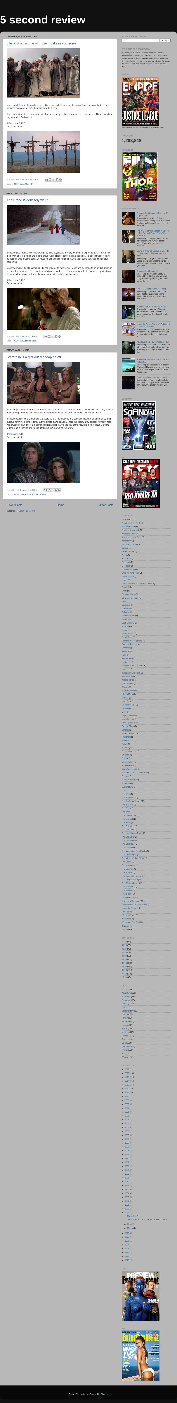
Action (28, 494)
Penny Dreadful (128, 733)
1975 (127, 1245)
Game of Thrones (129, 644)
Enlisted (125, 626)
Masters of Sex (128, 705)
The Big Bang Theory (131, 801)
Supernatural (127, 787)
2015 (127, 1077)
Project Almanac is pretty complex (151, 306)
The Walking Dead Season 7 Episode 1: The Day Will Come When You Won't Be (153, 233)
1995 (127, 1151)
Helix (124, 655)
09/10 (16, 184)
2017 (127, 1069)
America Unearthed (130, 530)
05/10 (124, 959)
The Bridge (126, 808)
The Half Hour (128, 830)
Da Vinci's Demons (130, 598)
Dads (124, 601)
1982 (127, 1201)
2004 (127, 1120)
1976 (127, 1241)
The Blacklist (127, 805)
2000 (127, 1131)
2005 (127, 1116)
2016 (127, 1073)
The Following (128, 826)
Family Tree (127, 637)
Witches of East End (131, 922)
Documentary (127, 1011)
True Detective (128, 897)
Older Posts (106, 504)
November (132, 1216)
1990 (127, 1170)
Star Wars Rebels (129, 769)
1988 (127, 1178)
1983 (127, 1197)
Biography (126, 1000)
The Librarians (128, 844)
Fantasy (125, 1021)
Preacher (126, 737)
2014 (127, 1081)
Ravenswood (127, 740)
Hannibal (126, 651)
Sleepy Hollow (128, 765)
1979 (22, 184)
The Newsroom (128, 865)
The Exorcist (127, 819)
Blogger (104, 1394)
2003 (127, 1123)
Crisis (124, 591)
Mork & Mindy (128, 715)
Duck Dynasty (128, 623)
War (123, 1053)
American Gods (128, 534)
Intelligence (127, 676)
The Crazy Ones (129, 815)
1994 (127, 1154)
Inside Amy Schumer (131, 673)
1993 (127, 1158)
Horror (28, 341)
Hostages (126, 662)
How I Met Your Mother (132, 666)
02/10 (124, 949)
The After (126, 794)
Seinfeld (125, 755)
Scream (125, 747)
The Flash (126, 822)
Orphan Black (128, 726)
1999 (127, 1135)
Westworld (126, 919)
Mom (124, 712)
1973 (127, 1252)
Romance (126, 1039)
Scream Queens (129, 751)
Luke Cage (126, 701)
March (130, 1228)
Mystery (125, 1032)
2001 (127, 1127)
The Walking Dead (130, 883)
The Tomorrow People (131, 876)
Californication (128, 576)
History (125, 1025)
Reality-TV (126, 1036)
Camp (124, 580)
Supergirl (126, 783)
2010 (127, 1096)
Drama (125, 1014)
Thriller (125, 1050)
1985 (127, 1189)
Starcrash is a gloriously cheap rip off (34, 357)
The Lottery (127, 847)
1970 (127, 1260)
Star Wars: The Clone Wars (134, 773)
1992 (127, 1162)
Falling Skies (127, 633)
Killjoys (125, 687)
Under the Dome (129, 908)
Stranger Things (129, 780)
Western (125, 1057)
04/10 (124, 956)
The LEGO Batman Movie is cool (151, 289)
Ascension (126, 541)
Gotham (125, 648)
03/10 (16, 494)
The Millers (126, 862)
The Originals (127, 869)
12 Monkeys (127, 519)
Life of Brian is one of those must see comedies (41, 43)
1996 (127, 1147)
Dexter (125, 619)
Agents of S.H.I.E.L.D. (131, 523)
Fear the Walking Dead (132, 641)
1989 (127, 1174)
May (129, 1224)
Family (125, 1018)
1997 (127, 1143)
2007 (127, 1108)
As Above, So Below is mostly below (153, 342)
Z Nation (125, 926)
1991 (127, 1166)
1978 (22, 494)
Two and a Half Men (130, 901)
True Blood (126, 894)
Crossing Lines (128, 594)
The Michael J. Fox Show (133, 858)
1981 (127, 1205)
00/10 (124, 941)
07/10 (124, 966)
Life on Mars (127, 694)
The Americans (128, 797)
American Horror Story (131, 537)
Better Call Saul (129, 551)
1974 (127, 1248)
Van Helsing (127, 912)
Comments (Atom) (27, 511)
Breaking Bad (128, 569)
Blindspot (126, 562)
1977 (127, 1237)
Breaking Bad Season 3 (147, 271)
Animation (126, 996)
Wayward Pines (129, 915)
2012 (127, 1089)
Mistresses (126, 708)
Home (60, 504)
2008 (127, 1104)
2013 (127, 1085)
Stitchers (125, 776)
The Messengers (129, 854)
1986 (127, 1185)
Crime (124, 1007)
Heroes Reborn (128, 658)
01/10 (124, 945)
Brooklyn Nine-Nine (130, 573)
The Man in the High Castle (134, 851)
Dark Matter (127, 609)
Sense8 (125, 758)
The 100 (125, 790)
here (151, 64)
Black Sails (126, 559)
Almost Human (128, 526)
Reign (124, 744)
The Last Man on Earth (132, 833)
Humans (125, 669)
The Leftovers (128, 840)
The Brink (126, 812)
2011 (127, 1092)
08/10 (124, 970)
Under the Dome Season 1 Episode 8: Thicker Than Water (153, 325)
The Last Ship (128, 837)
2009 (127, 1100)
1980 (127, 1209)
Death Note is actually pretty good (151, 377)
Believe (125, 548)
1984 (127, 1193)
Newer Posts (14, 504)
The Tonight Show (130, 880)
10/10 (124, 977)
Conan (125, 587)
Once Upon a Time (130, 723)
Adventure (36, 494)
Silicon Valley (127, 762)
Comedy (29, 184)
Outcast (125, 730)
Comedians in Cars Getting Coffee (137, 583)
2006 (127, 1112)
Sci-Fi (34, 341)
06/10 (16, 341)
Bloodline (126, 566)
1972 (127, 1256)
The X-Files (127, 890)
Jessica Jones (128, 680)
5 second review (43, 19)
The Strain (126, 872)
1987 (127, 1182)
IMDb (9, 123)
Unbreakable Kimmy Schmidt (134, 904)
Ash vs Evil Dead (129, 544)
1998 (127, 1139)
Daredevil (126, 605)
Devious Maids (128, 616)
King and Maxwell (129, 690)
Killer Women (127, 683)
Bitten (124, 555)
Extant (124, 630)
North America (128, 719)
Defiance (126, 612)
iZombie (125, 929)
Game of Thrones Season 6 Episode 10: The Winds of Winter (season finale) (153, 253)
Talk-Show (126, 1046)
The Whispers (128, 887)
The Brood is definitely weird (27, 200)
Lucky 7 (125, 698)
